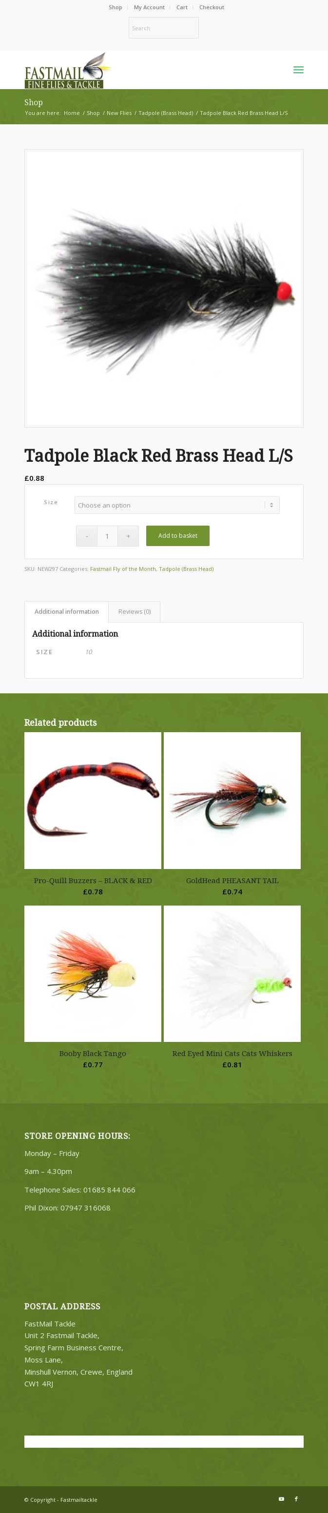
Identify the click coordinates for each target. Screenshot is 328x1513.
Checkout (211, 7)
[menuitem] (116, 7)
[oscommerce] (136, 69)
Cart (182, 7)
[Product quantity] (107, 536)
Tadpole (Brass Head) (186, 568)
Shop (115, 7)
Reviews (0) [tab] (134, 611)
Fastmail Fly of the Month (123, 568)
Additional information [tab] (67, 611)
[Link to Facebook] (296, 1499)
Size (51, 502)
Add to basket (177, 535)
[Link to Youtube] (281, 1499)
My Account (149, 7)
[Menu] (298, 69)
